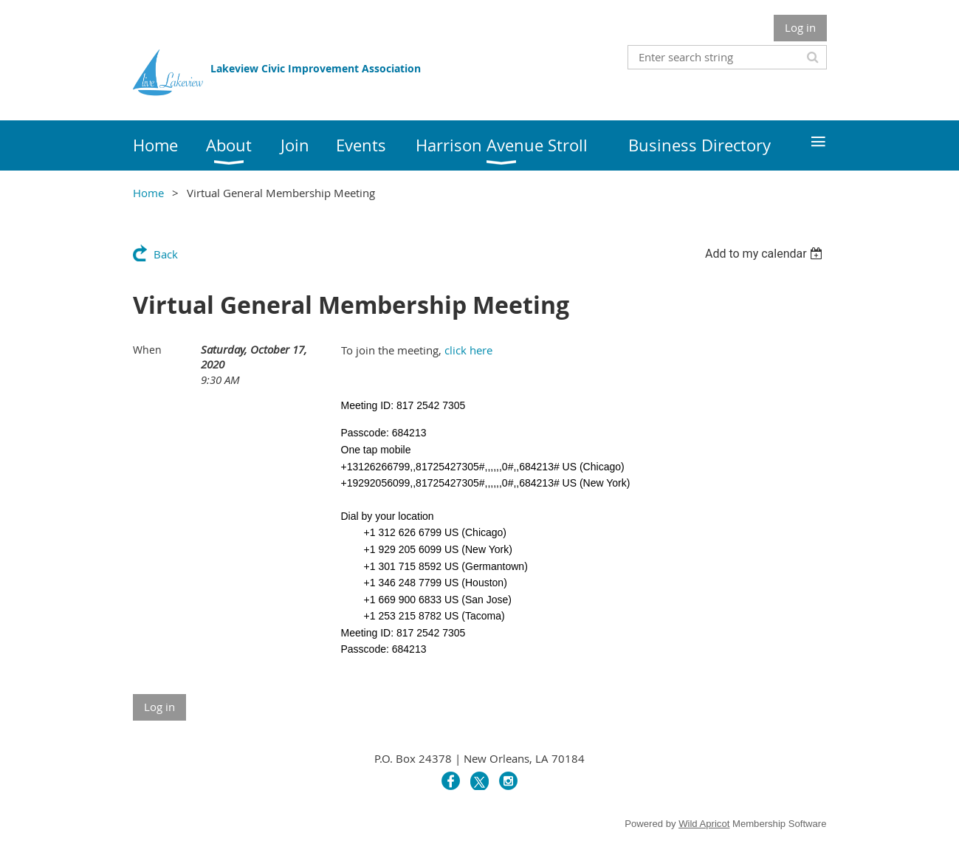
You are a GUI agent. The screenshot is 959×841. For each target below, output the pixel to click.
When (147, 350)
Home (148, 192)
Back (166, 254)
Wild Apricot (703, 823)
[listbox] (766, 253)
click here (468, 350)
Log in (800, 27)
